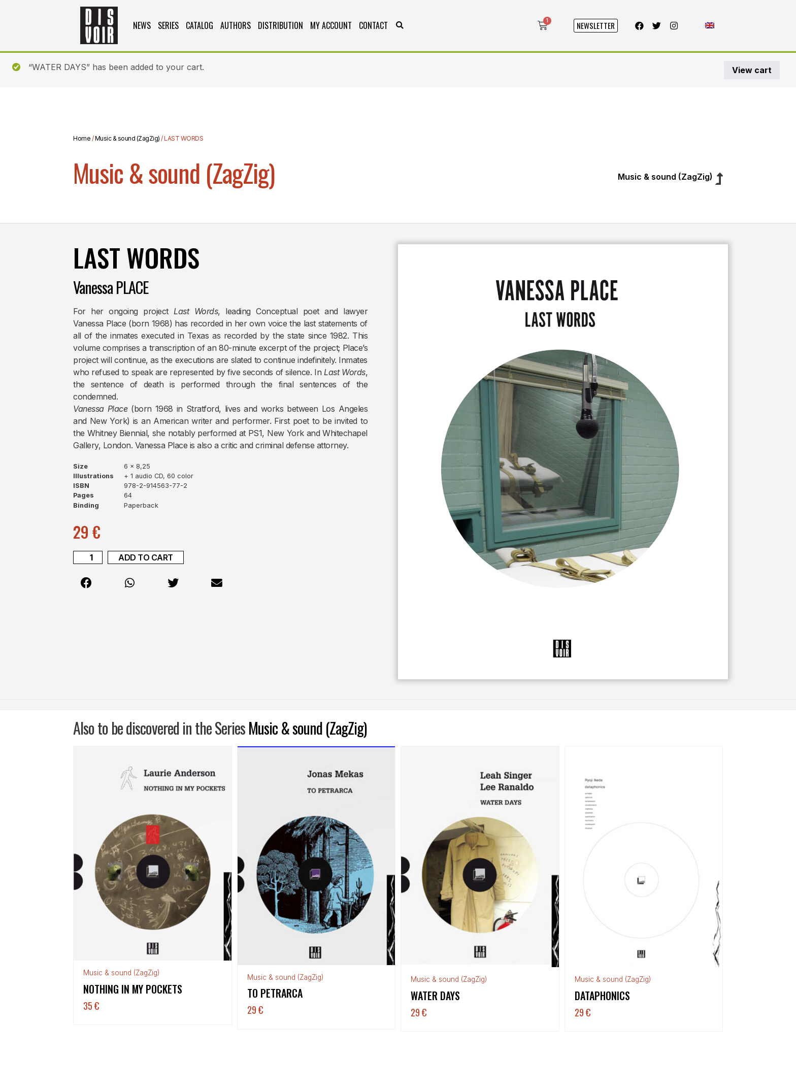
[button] (399, 25)
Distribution (280, 25)
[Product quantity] (88, 557)
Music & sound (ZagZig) (127, 138)
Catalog (199, 25)
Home (81, 138)
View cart (752, 70)
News (142, 25)
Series (168, 25)
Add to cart (145, 557)
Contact (373, 25)
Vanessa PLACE (110, 287)
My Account (331, 25)
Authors (235, 25)
